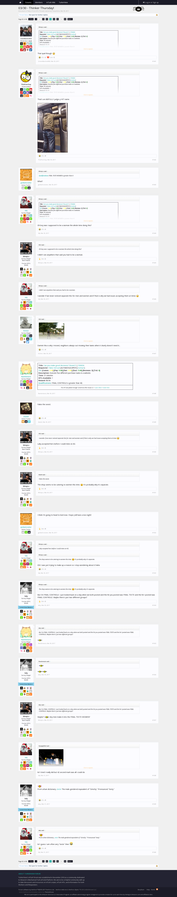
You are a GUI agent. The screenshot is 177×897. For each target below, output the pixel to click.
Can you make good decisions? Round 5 (56, 32)
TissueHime (56, 11)
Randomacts (26, 377)
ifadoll (26, 417)
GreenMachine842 (44, 61)
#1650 (154, 452)
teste (59, 789)
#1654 (154, 605)
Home (20, 2)
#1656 (154, 675)
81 (43, 19)
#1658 (154, 775)
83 (50, 19)
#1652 (154, 533)
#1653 (154, 573)
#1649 (154, 422)
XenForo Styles (74, 890)
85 (57, 19)
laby (39, 605)
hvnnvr (26, 331)
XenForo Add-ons (61, 890)
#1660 (154, 852)
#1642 (154, 160)
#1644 (154, 233)
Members (39, 2)
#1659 (154, 804)
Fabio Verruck (51, 34)
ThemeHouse (49, 892)
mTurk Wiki (50, 2)
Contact (72, 34)
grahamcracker (26, 183)
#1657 (154, 720)
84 (54, 19)
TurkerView (63, 2)
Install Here (106, 387)
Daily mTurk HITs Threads (36, 11)
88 (65, 19)
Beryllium (141, 890)
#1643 (154, 185)
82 (47, 19)
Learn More (98, 387)
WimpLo (41, 263)
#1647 (154, 353)
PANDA (73, 32)
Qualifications (43, 176)
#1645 (154, 263)
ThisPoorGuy (42, 160)
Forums (28, 2)
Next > (70, 19)
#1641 (154, 61)
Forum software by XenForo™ (36, 890)
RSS (157, 889)
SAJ (26, 211)
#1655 (154, 643)
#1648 (154, 393)
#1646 (154, 299)
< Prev (31, 19)
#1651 (154, 492)
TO (41, 36)
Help (148, 890)
